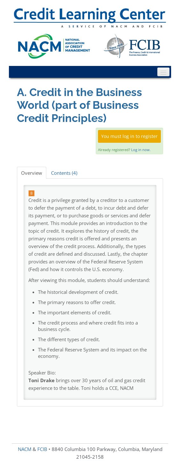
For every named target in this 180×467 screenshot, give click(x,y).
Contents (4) (64, 173)
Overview (31, 173)
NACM (24, 449)
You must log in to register (129, 136)
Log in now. (141, 149)
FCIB (42, 449)
